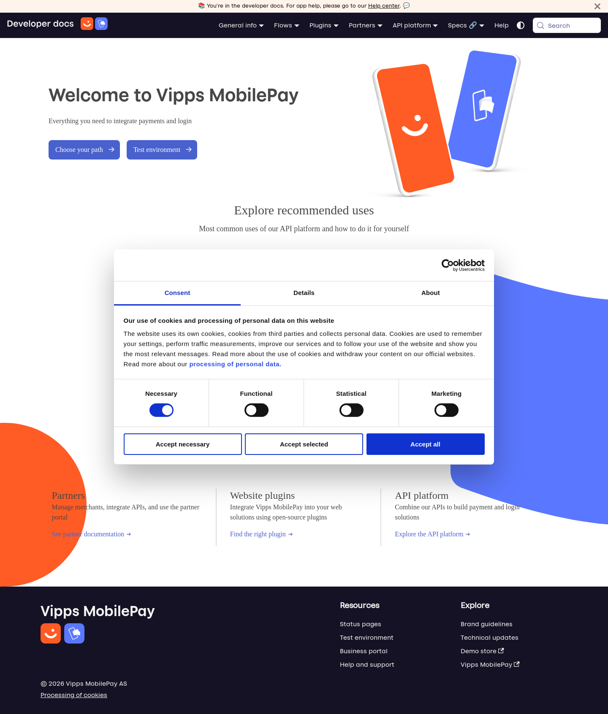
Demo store (482, 651)
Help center (383, 5)
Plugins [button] (320, 25)
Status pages (360, 624)
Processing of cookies (74, 695)
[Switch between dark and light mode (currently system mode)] (520, 25)
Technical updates (489, 637)
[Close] (597, 6)
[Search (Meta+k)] (566, 25)
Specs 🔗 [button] (462, 25)
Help (501, 25)
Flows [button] (283, 25)
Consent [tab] (177, 292)
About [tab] (430, 292)
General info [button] (238, 25)
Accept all (425, 444)
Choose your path (85, 149)
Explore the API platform (432, 534)
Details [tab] (304, 292)
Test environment (162, 149)
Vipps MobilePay (490, 664)
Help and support (367, 664)
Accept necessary (183, 444)
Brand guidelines (487, 624)
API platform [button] (412, 25)
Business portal (364, 651)
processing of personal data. (235, 364)
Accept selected (304, 444)
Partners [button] (362, 25)
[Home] (57, 25)
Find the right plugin (261, 534)
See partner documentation (91, 534)
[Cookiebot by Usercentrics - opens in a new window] (448, 265)
